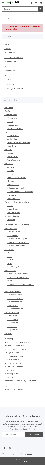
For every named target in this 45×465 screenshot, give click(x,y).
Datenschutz (10, 71)
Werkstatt (8, 149)
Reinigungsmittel (11, 374)
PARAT (10, 205)
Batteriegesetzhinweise (14, 88)
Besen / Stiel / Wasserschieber (17, 342)
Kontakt (8, 48)
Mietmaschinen (11, 146)
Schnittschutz (12, 305)
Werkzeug (8, 163)
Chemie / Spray (11, 114)
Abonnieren (34, 435)
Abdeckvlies (12, 139)
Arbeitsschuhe (10, 270)
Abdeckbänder (13, 135)
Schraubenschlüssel (15, 188)
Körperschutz (12, 330)
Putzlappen (9, 370)
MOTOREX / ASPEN (14, 128)
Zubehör (10, 288)
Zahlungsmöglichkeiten (14, 57)
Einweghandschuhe (12, 353)
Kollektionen (12, 235)
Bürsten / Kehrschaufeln (14, 346)
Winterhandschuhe (15, 309)
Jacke (9, 256)
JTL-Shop (27, 462)
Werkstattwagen (13, 160)
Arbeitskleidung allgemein (18, 239)
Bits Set (10, 170)
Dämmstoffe (12, 118)
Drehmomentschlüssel (16, 177)
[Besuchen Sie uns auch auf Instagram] (10, 448)
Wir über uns (10, 53)
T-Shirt (10, 260)
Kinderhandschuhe (15, 298)
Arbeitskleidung (11, 228)
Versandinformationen (14, 62)
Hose (9, 253)
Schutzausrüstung (12, 312)
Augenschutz (12, 319)
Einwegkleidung (13, 232)
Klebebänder (12, 125)
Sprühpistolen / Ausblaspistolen (20, 191)
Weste (9, 263)
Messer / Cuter (13, 184)
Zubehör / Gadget (12, 216)
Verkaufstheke (13, 360)
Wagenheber (12, 156)
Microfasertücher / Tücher (15, 363)
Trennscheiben (13, 195)
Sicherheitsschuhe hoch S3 (18, 274)
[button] (31, 2)
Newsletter (9, 66)
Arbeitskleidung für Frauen (18, 242)
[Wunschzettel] (36, 2)
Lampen (10, 153)
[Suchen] (20, 9)
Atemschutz (12, 316)
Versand (29, 454)
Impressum (9, 84)
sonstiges (11, 219)
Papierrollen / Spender (14, 367)
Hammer (10, 181)
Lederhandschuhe (14, 302)
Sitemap (8, 79)
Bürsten (8, 111)
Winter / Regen (13, 267)
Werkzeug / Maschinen (14, 389)
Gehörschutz (12, 323)
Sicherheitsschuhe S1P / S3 (18, 277)
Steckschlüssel (13, 209)
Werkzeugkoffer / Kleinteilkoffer (17, 202)
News (7, 44)
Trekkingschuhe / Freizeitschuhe (20, 284)
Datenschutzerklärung (12, 424)
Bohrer (10, 174)
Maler (7, 132)
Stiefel (9, 281)
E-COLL (10, 121)
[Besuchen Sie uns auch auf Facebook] (4, 448)
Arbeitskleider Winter (16, 246)
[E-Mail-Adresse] (13, 434)
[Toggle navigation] (3, 1)
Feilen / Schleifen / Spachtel (18, 142)
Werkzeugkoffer (13, 212)
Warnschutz (9, 249)
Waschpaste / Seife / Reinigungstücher (20, 381)
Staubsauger (10, 377)
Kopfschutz (11, 326)
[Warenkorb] (40, 2)
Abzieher (11, 167)
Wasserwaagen (13, 198)
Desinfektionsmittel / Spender (17, 349)
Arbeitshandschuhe (12, 291)
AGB (6, 75)
